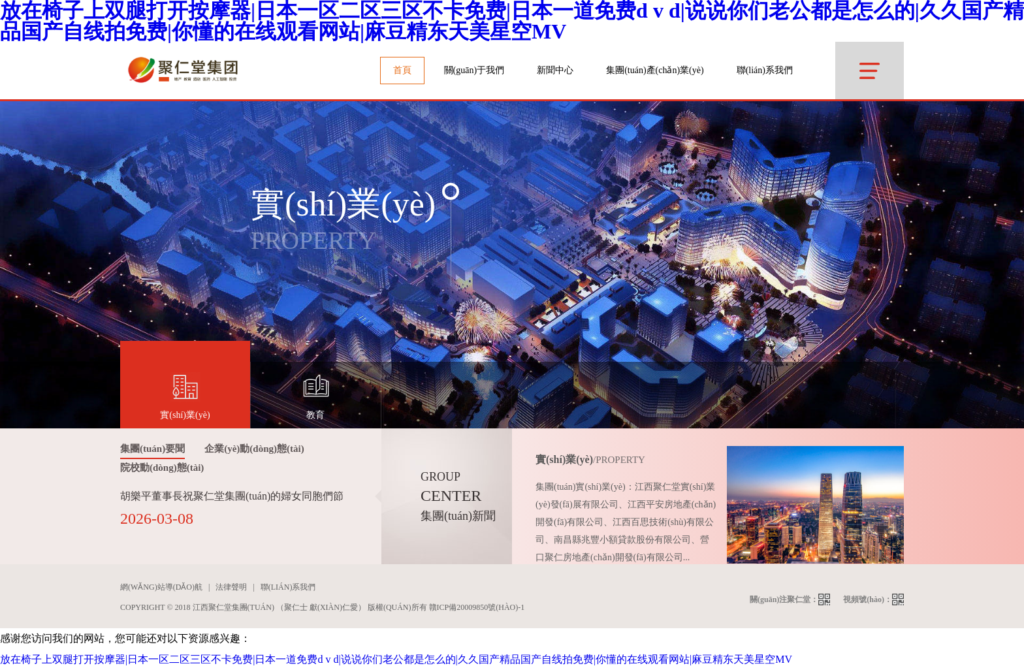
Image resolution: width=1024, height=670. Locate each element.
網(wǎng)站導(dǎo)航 (161, 587)
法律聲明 (231, 587)
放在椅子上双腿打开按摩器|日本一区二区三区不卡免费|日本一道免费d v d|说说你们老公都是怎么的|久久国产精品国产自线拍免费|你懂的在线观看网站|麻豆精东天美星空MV (396, 659)
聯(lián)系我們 (765, 70)
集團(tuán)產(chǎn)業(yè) (655, 70)
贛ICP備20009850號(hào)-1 (477, 607)
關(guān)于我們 (474, 70)
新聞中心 (555, 70)
